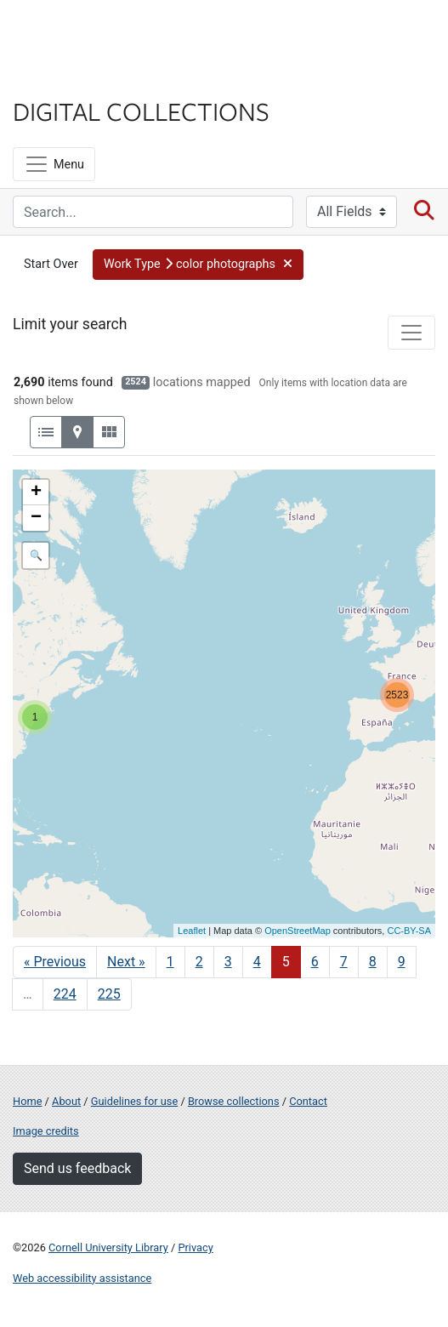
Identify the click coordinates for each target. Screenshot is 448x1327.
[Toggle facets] (411, 333)
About (66, 1101)
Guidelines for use (134, 1101)
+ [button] (36, 492)
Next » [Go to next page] (126, 962)
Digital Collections (141, 110)
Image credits (46, 1131)
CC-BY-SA (409, 930)
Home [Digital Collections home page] (27, 1101)
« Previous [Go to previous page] (55, 962)
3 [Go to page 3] (228, 962)
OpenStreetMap (297, 930)
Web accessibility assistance (82, 1278)
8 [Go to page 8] (373, 962)
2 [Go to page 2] (199, 962)
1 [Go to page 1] (170, 962)
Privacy (195, 1247)
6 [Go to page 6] (315, 962)
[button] (198, 264)
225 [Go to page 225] (109, 994)
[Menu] (54, 164)
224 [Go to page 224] (65, 994)
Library (64, 78)
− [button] (36, 518)
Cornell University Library (108, 1247)
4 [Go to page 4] (257, 962)
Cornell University (98, 33)
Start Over (51, 264)
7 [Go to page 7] (344, 962)
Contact (308, 1101)
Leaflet (192, 930)
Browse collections (234, 1101)
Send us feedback (77, 1168)
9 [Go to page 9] (401, 962)
